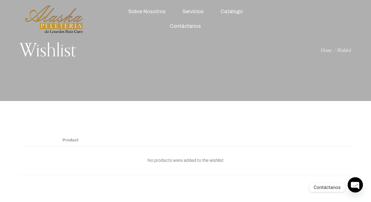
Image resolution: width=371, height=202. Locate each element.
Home (326, 50)
